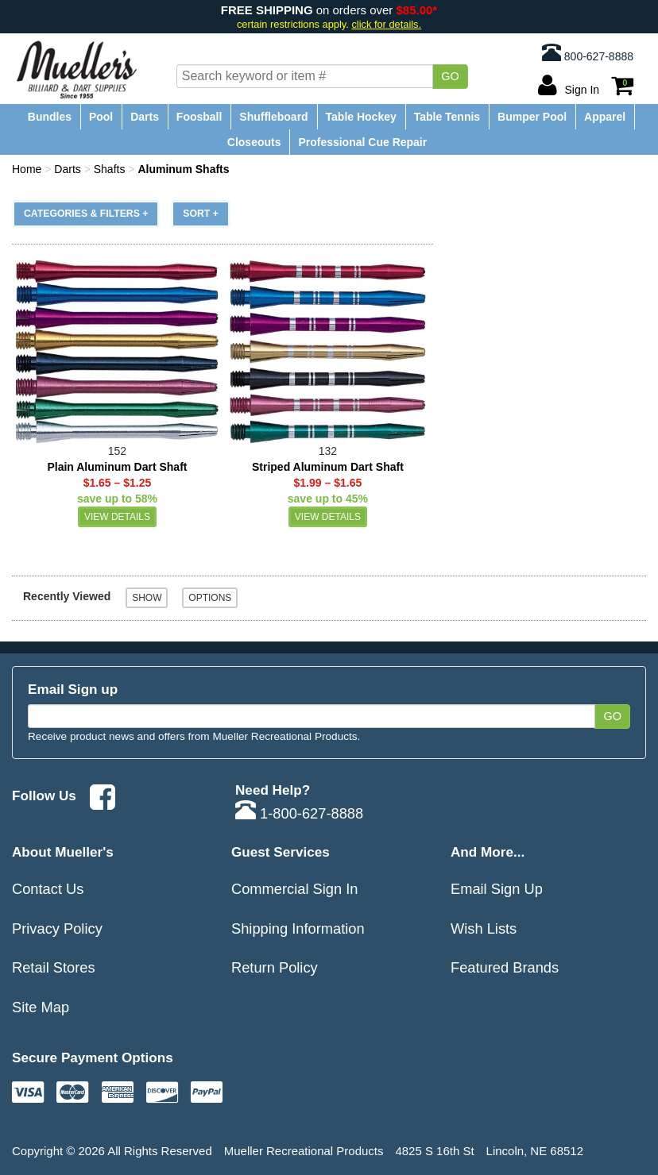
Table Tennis (447, 116)
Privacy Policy (57, 928)
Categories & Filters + (86, 213)
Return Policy (274, 967)
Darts (144, 116)
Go (450, 76)
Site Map (40, 1007)
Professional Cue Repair (362, 142)
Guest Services (280, 852)
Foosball (199, 116)
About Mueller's (63, 852)
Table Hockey (361, 116)
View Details (117, 516)
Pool (101, 116)
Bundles (50, 116)
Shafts (110, 169)
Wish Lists (484, 928)
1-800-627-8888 (299, 813)
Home (26, 169)
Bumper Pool (532, 116)
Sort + (201, 213)
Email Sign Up (497, 888)
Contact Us (47, 888)
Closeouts (254, 142)
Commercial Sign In (294, 888)
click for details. (386, 24)
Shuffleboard (273, 116)
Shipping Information (298, 928)
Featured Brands (505, 967)
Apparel (604, 116)
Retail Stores (53, 967)
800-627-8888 (587, 52)
